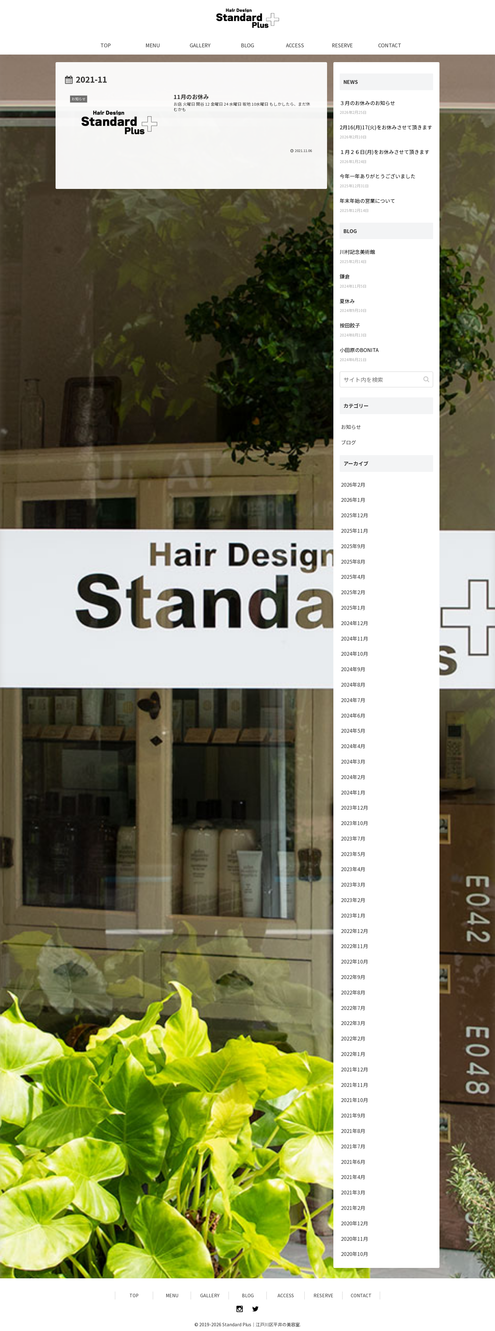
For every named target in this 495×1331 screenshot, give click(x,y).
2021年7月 (353, 1146)
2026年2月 (353, 484)
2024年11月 (354, 638)
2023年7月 (353, 838)
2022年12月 (354, 931)
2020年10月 (354, 1254)
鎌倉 (345, 276)
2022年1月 (353, 1054)
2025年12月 (354, 515)
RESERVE (323, 1295)
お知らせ (351, 427)
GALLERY (209, 1295)
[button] (427, 379)
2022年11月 (354, 946)
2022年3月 (353, 1023)
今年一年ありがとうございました (377, 176)
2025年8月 (353, 561)
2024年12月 (354, 623)
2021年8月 (353, 1131)
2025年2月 (353, 592)
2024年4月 (353, 746)
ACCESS (285, 1295)
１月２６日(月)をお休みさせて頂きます (384, 151)
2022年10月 (354, 961)
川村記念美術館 (357, 251)
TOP (134, 1295)
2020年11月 (354, 1238)
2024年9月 (353, 669)
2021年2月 (353, 1207)
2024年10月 (354, 653)
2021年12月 (354, 1069)
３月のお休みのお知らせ (367, 103)
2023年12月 (354, 807)
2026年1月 (353, 499)
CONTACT (361, 1295)
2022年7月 (353, 1007)
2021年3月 (353, 1192)
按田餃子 (350, 325)
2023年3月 (353, 884)
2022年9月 (353, 977)
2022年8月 (353, 992)
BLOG (248, 1295)
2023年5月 (353, 854)
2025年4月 (353, 576)
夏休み (347, 301)
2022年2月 (353, 1038)
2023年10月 (354, 823)
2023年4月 (353, 869)
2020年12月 (354, 1223)
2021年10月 (354, 1100)
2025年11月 (354, 530)
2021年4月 (353, 1177)
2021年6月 (353, 1161)
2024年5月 (353, 730)
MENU (172, 1295)
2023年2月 (353, 900)
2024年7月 (353, 700)
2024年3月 (353, 761)
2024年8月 (353, 684)
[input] (386, 379)
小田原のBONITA (359, 350)
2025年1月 (353, 607)
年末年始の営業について (367, 200)
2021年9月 (353, 1115)
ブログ (348, 442)
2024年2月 (353, 777)
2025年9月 (353, 546)
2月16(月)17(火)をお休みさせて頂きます (386, 127)
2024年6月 (353, 715)
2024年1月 (353, 792)
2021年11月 (354, 1084)
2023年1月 (353, 915)
